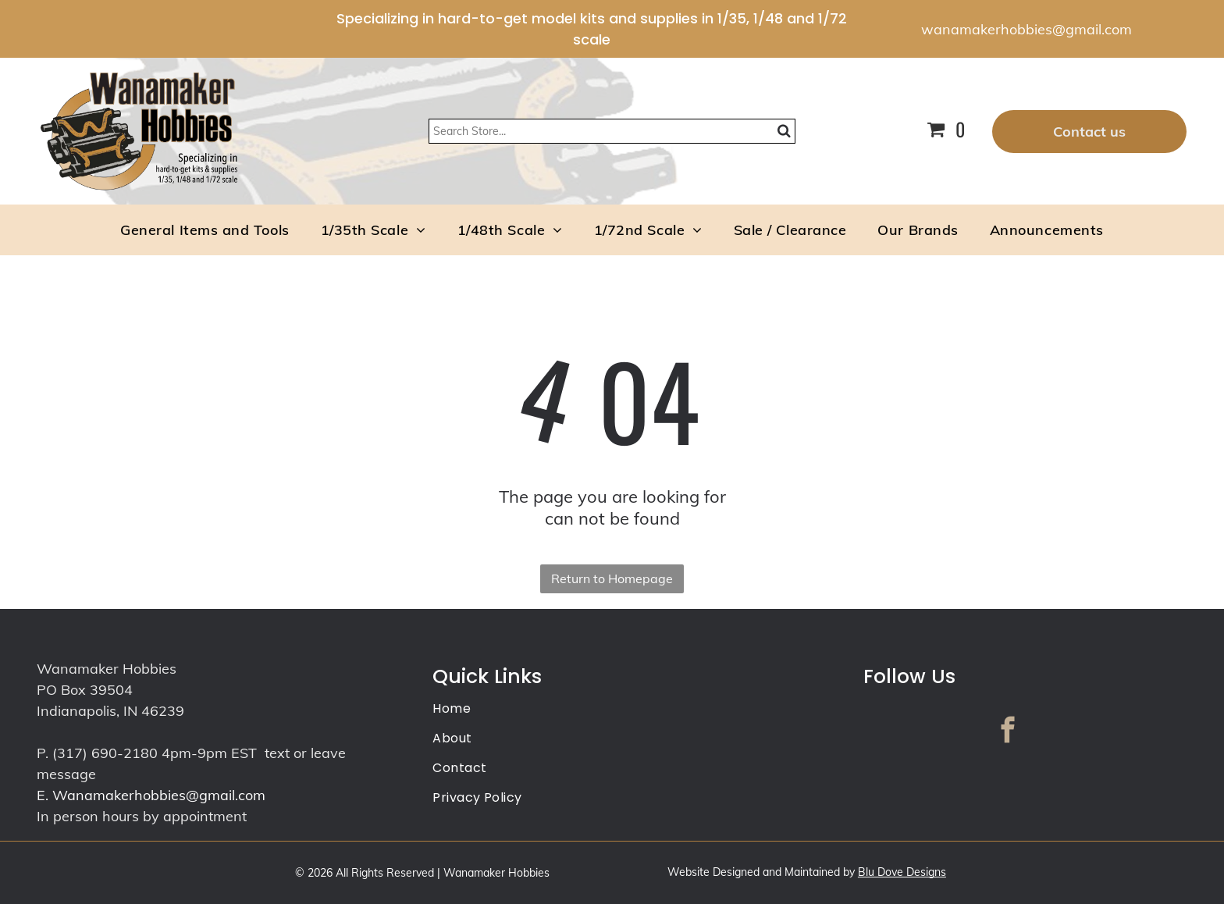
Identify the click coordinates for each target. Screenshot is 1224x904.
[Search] (612, 131)
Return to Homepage (612, 578)
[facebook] (1007, 732)
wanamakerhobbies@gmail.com (1026, 29)
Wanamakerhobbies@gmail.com (158, 795)
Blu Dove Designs (902, 872)
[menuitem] (204, 230)
